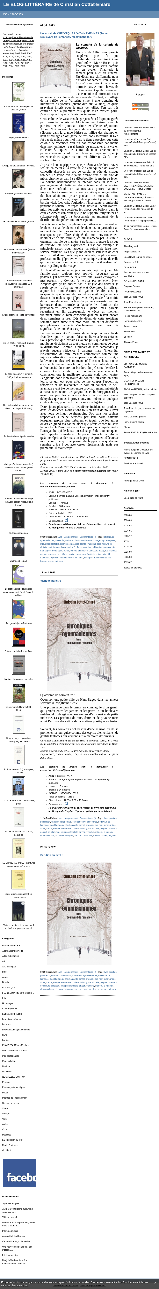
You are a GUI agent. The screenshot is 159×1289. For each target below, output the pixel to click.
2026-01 (128, 531)
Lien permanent (71, 537)
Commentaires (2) (88, 537)
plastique (72, 554)
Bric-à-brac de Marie (133, 498)
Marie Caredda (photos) (135, 417)
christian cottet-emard (84, 540)
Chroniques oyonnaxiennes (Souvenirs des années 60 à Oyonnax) (18, 284)
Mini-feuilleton (8, 1061)
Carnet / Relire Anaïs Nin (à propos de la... (140, 209)
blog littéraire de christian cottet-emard (67, 825)
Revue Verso (130, 331)
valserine (92, 544)
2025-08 (128, 557)
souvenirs (59, 540)
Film (4, 998)
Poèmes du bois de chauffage (19, 651)
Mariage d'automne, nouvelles (19, 679)
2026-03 (128, 520)
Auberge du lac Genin (134, 481)
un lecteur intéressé (133, 139)
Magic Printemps (10, 1145)
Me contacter (140, 24)
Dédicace (6, 1135)
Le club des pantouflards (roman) (18, 221)
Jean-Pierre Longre (133, 302)
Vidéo (5, 1108)
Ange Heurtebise (132, 252)
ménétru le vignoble (49, 558)
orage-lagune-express (105, 540)
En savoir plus (19, 1285)
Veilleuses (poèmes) (18, 533)
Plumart (127, 427)
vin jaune (79, 558)
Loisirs (5, 1040)
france (66, 551)
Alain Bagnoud (131, 246)
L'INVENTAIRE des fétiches (15, 1045)
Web (4, 1119)
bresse (43, 561)
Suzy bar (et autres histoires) (18, 193)
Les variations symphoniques (16, 1030)
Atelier (5, 1124)
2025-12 (128, 536)
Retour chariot (130, 326)
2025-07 (128, 562)
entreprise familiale (86, 554)
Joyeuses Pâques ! (11, 1203)
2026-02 (128, 526)
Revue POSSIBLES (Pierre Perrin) (140, 432)
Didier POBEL (130, 267)
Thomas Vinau (131, 342)
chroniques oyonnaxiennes (84, 822)
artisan (99, 554)
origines (59, 561)
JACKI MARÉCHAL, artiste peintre (140, 389)
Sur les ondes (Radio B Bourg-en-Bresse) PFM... (140, 142)
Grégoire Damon (132, 286)
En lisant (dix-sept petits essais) (19, 436)
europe (74, 551)
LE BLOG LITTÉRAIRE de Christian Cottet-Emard (56, 4)
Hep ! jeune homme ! (19, 137)
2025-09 (128, 552)
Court (4, 1129)
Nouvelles (7, 1071)
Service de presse (10, 1103)
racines (51, 561)
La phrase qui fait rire (12, 1014)
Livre (4, 1035)
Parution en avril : (51, 855)
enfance (69, 540)
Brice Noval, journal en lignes (138, 257)
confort (83, 544)
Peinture (6, 1082)
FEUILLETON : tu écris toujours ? (18, 993)
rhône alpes (57, 551)
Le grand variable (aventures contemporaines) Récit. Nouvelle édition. (18, 592)
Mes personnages (10, 1056)
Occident (6, 1150)
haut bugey (45, 551)
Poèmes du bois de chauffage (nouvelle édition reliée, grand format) (19, 501)
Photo (5, 1093)
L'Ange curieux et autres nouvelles (18, 166)
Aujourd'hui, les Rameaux (14, 1236)
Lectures (6, 1024)
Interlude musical (10, 1231)
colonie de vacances (69, 544)
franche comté (100, 558)
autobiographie (52, 544)
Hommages (7, 1003)
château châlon (67, 558)
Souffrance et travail (133, 463)
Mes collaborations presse (14, 1051)
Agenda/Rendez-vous (12, 951)
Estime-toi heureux (11, 945)
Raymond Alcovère (133, 321)
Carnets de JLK (131, 262)
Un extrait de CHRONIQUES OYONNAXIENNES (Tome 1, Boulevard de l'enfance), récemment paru (75, 35)
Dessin (5, 982)
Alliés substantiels (10, 956)
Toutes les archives (133, 568)
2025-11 (128, 541)
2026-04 (128, 515)
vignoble (107, 554)
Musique (6, 1066)
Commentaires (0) (88, 818)
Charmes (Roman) (18, 561)
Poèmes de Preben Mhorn (14, 1098)
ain (113, 547)
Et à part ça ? (8, 988)
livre (42, 544)
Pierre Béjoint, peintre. (134, 422)
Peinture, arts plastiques (13, 1087)
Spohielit (128, 337)
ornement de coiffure (57, 554)
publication (97, 547)
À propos (140, 95)
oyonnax (107, 547)
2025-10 (128, 546)
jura (109, 558)
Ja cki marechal (131, 226)
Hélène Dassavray (132, 292)
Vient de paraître (50, 580)
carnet (5, 977)
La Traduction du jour (12, 1140)
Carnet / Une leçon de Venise (16, 1241)
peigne (43, 554)
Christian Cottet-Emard (135, 127)
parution (87, 547)
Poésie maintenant (133, 316)
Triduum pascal (9, 1217)
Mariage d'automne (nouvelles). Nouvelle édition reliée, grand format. (19, 467)
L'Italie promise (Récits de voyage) (18, 315)
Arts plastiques (9, 967)
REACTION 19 (131, 458)
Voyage (5, 1114)
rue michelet (111, 551)
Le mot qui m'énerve (12, 1019)
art (3, 961)
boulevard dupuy (96, 551)
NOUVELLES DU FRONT (14, 1077)
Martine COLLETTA (133, 194)
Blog (4, 972)
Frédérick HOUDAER (134, 281)
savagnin (88, 558)
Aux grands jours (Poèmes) (19, 623)
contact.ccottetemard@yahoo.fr (19, 24)
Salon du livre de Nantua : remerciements (139, 130)
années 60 (83, 551)
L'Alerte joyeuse (9, 1008)
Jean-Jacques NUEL (133, 297)
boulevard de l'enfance (72, 547)
